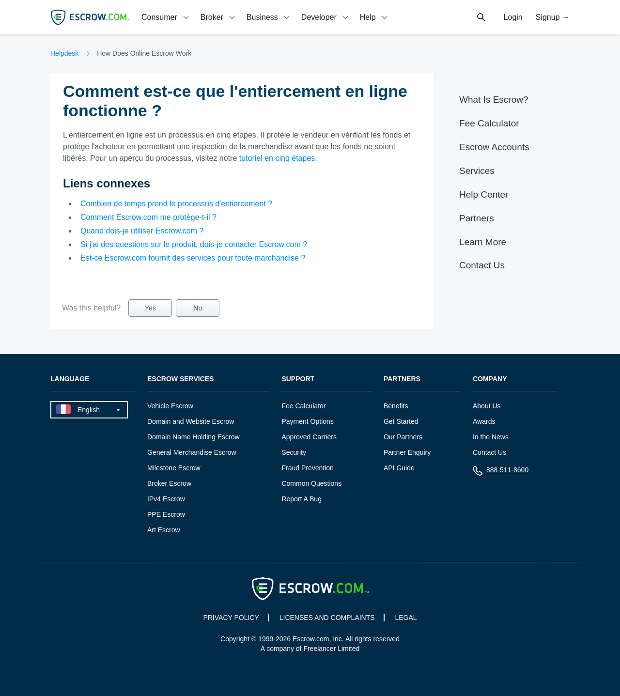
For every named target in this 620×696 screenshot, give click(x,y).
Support (297, 379)
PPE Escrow (166, 514)
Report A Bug (301, 499)
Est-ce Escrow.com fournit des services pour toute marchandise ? (192, 258)
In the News (491, 437)
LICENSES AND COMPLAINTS (327, 617)
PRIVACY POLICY (231, 617)
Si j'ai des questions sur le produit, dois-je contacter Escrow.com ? (193, 244)
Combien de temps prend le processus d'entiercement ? (176, 204)
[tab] (166, 17)
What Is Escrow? (493, 99)
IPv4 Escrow (166, 499)
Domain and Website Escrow (190, 421)
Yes (150, 308)
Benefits (396, 406)
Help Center (483, 194)
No (197, 308)
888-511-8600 (500, 472)
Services (477, 171)
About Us (487, 406)
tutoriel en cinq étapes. (278, 158)
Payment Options (307, 421)
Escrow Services (180, 379)
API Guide (399, 468)
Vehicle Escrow (170, 406)
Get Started (401, 421)
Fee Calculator (489, 123)
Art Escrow (163, 530)
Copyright (234, 639)
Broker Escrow (169, 483)
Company (490, 379)
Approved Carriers (309, 437)
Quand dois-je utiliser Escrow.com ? (141, 231)
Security (293, 452)
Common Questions (311, 483)
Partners (476, 218)
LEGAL (406, 617)
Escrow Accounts (494, 147)
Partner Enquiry (407, 452)
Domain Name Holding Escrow (193, 437)
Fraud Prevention (307, 468)
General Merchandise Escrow (191, 452)
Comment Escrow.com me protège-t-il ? (148, 217)
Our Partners (403, 437)
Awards (484, 421)
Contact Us (482, 265)
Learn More (482, 242)
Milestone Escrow (174, 468)
